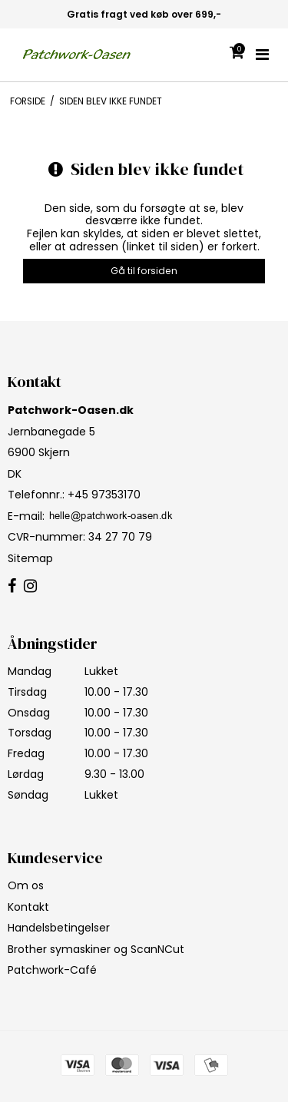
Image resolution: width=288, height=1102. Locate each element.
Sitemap (30, 558)
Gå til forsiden (144, 270)
